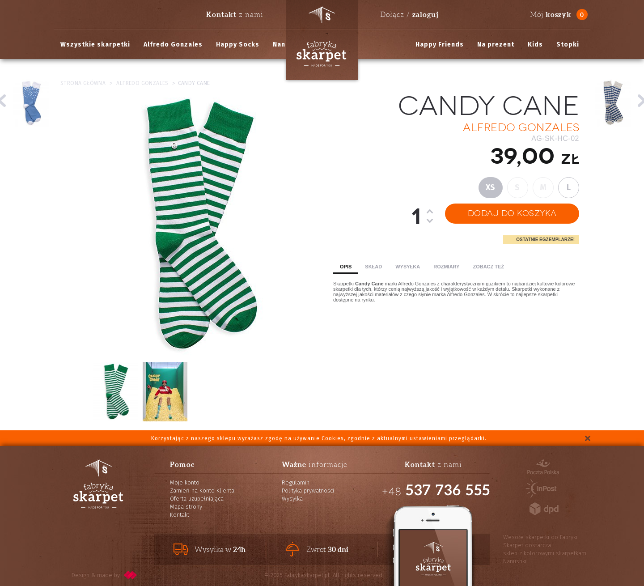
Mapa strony (186, 506)
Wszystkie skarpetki (95, 44)
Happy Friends (439, 44)
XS (491, 187)
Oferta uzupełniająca (197, 498)
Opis (346, 266)
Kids (535, 44)
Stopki (567, 44)
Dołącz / (409, 14)
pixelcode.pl (130, 575)
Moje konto (184, 482)
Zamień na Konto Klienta (202, 490)
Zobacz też (488, 266)
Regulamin (295, 482)
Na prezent (495, 44)
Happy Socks (237, 44)
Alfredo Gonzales (173, 44)
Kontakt (179, 514)
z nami (234, 14)
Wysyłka (407, 266)
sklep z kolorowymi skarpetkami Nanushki (545, 557)
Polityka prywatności (308, 490)
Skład (373, 266)
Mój (551, 14)
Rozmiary (446, 266)
